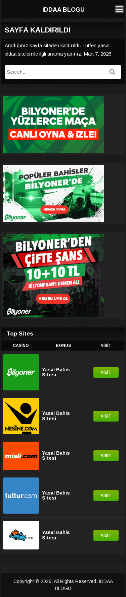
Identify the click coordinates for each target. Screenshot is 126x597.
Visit (106, 372)
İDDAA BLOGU (63, 9)
